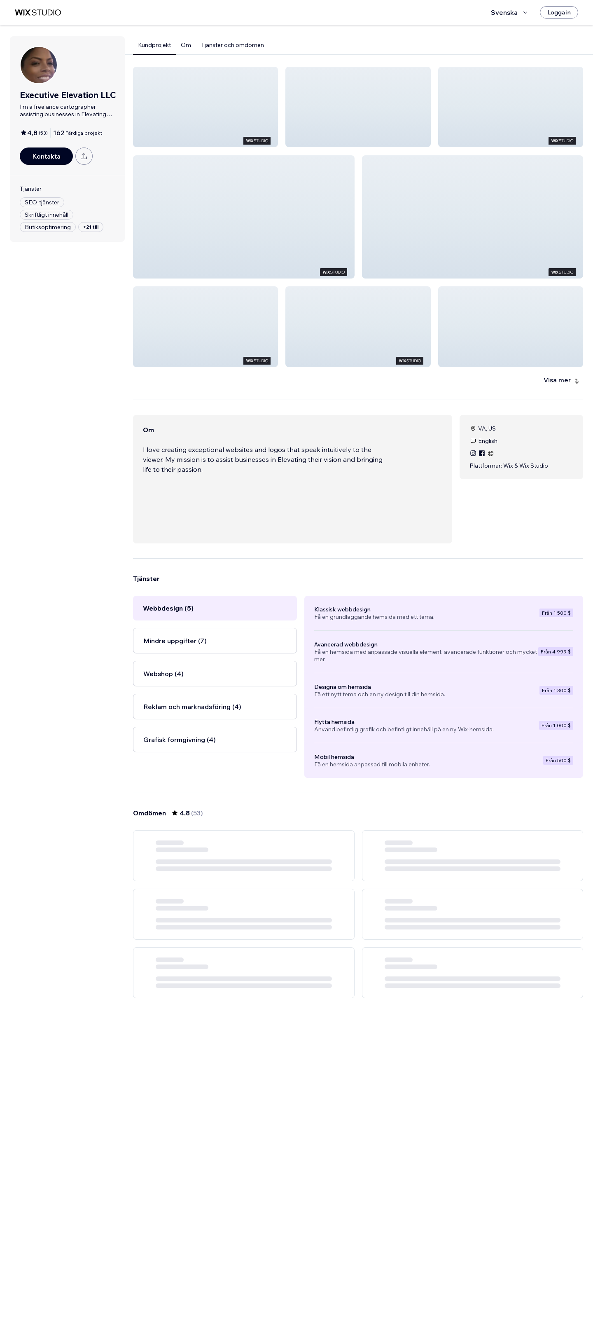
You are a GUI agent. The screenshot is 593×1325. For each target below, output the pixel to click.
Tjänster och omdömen (232, 45)
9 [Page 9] (402, 1295)
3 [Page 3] (343, 1295)
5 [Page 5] (373, 1295)
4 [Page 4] (358, 1295)
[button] (205, 107)
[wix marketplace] (38, 12)
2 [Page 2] (328, 1295)
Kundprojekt (154, 45)
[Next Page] (417, 1295)
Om (186, 45)
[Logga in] (559, 12)
